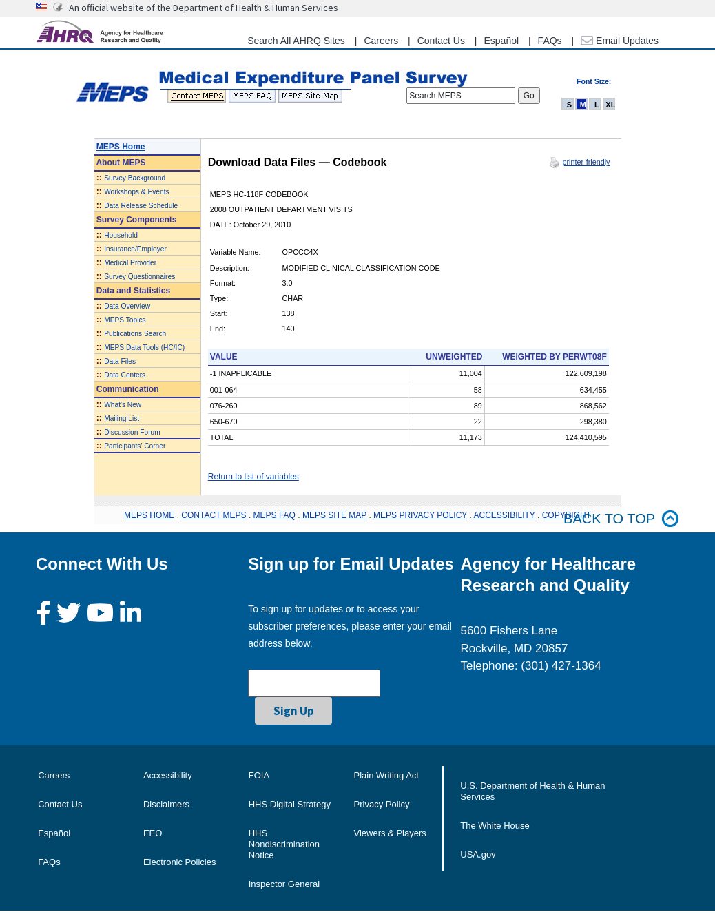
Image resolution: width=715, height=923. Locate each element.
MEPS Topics (124, 320)
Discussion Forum (132, 432)
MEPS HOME (149, 515)
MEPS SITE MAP (334, 515)
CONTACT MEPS (213, 515)
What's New (122, 404)
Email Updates (620, 40)
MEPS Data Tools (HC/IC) (144, 347)
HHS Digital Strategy (290, 804)
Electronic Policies (179, 862)
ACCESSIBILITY (504, 515)
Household (121, 235)
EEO (152, 833)
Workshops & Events (136, 192)
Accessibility (167, 775)
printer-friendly (586, 162)
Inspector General (284, 884)
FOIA (259, 775)
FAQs (550, 40)
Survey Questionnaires (139, 276)
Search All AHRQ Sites (296, 40)
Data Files (120, 361)
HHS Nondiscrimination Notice (284, 844)
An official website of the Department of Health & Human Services (203, 7)
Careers (381, 40)
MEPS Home (120, 147)
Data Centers (124, 375)
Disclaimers (166, 804)
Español (501, 40)
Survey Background (134, 178)
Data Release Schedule (141, 205)
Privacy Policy (382, 804)
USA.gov (477, 854)
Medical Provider (130, 263)
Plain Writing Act (386, 775)
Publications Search (135, 334)
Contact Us (441, 40)
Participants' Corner (134, 446)
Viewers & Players (390, 833)
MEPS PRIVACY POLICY (420, 515)
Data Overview (127, 306)
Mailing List (121, 418)
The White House (494, 825)
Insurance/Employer (135, 249)
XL (610, 105)
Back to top (621, 519)
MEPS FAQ (274, 515)
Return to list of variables (253, 476)
